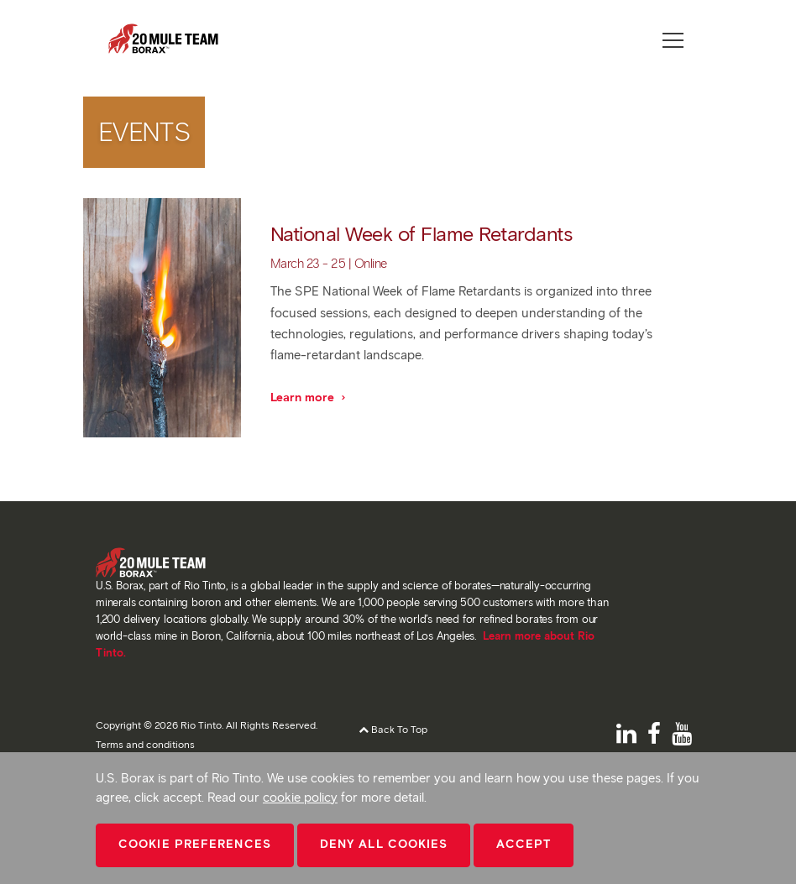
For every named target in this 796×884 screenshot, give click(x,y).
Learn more (308, 397)
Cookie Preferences (194, 844)
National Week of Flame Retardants (421, 234)
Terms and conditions (145, 744)
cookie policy (300, 797)
